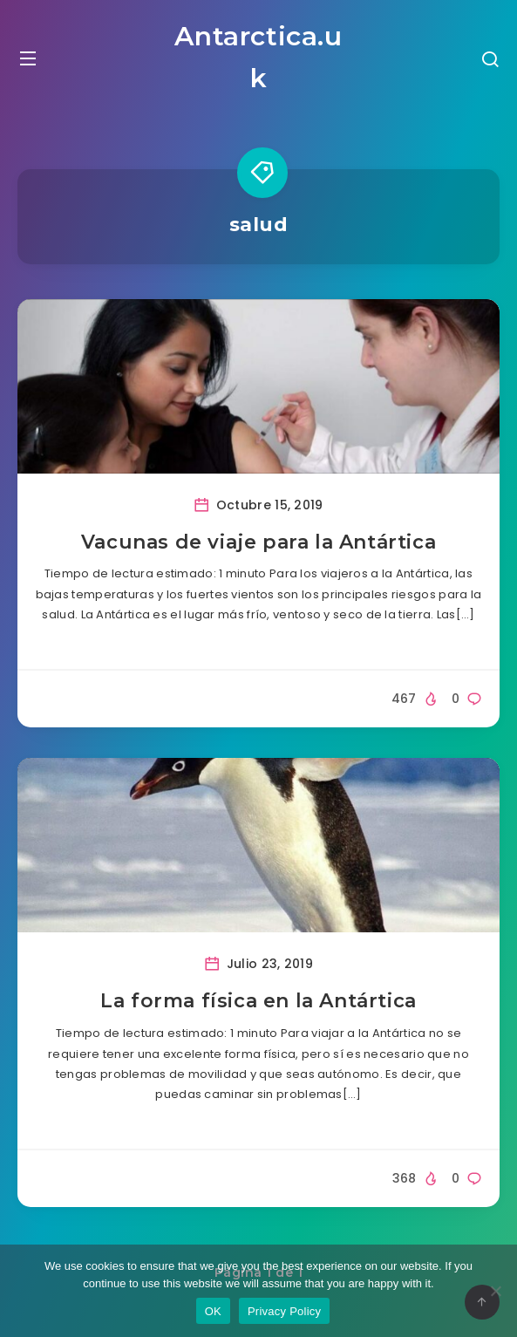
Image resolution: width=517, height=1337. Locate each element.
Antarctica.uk (258, 57)
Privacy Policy (284, 1311)
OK (213, 1311)
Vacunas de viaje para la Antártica (258, 542)
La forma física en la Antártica (258, 1001)
